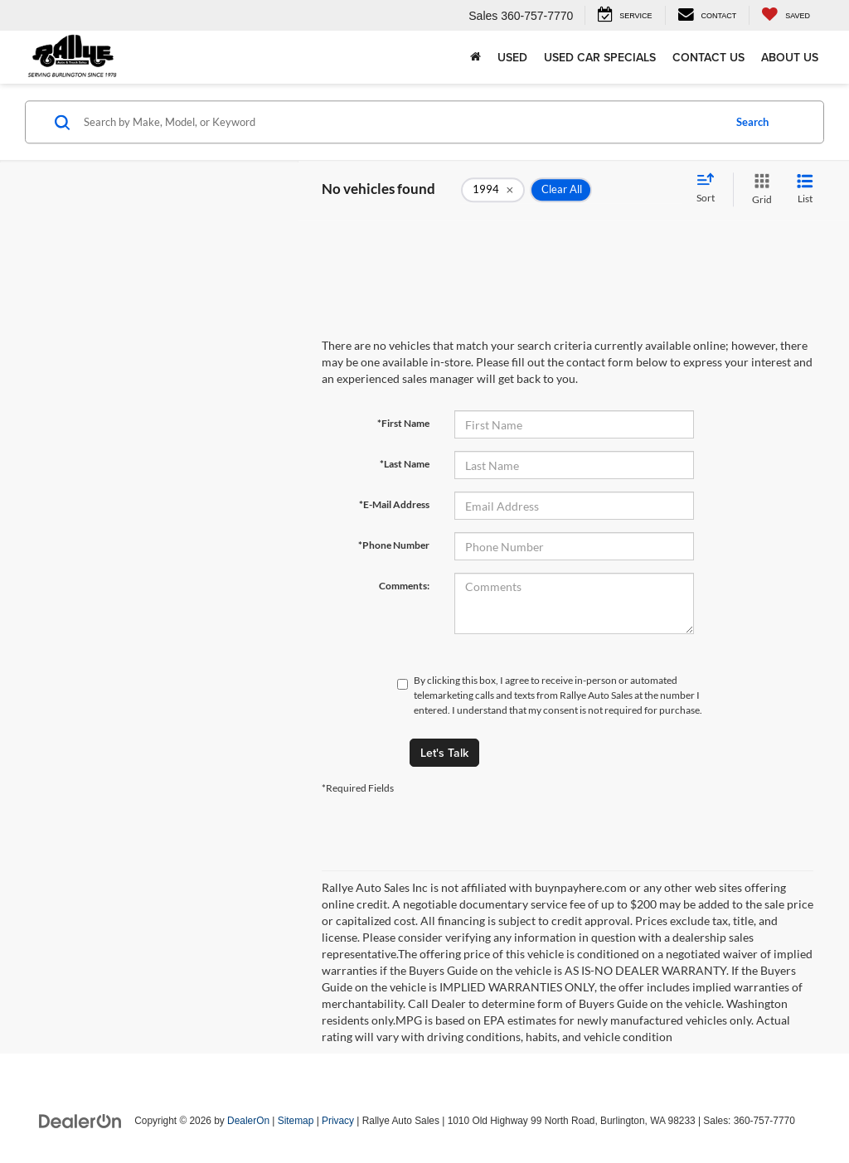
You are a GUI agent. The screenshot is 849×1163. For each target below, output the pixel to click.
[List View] (805, 189)
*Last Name (404, 464)
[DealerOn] (80, 1120)
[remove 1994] (493, 189)
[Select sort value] (710, 189)
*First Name (403, 423)
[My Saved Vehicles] (785, 15)
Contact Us (708, 57)
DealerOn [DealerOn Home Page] (248, 1121)
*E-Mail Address (394, 504)
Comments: (404, 585)
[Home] (475, 57)
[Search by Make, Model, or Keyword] (401, 122)
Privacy (338, 1121)
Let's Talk (444, 752)
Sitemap (296, 1121)
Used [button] (512, 57)
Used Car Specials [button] (600, 57)
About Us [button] (789, 57)
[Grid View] (758, 189)
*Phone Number (393, 545)
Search (752, 121)
